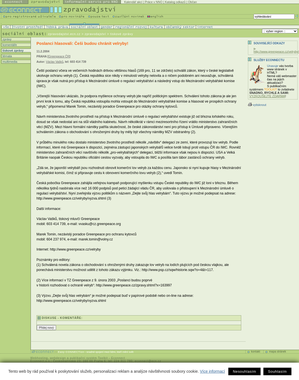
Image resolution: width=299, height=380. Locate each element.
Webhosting (39, 358)
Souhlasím (277, 371)
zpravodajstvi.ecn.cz (64, 34)
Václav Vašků (54, 61)
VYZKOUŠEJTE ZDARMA (267, 96)
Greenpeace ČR (59, 56)
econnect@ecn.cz (148, 361)
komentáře (9, 45)
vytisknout (257, 104)
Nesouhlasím (244, 371)
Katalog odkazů (175, 2)
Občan (192, 2)
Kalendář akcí (133, 2)
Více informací (212, 371)
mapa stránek (277, 351)
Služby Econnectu (269, 60)
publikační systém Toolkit (89, 358)
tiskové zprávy (13, 50)
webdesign (58, 358)
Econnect (118, 358)
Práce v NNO (154, 2)
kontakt (255, 351)
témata (7, 56)
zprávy (7, 39)
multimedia (9, 61)
